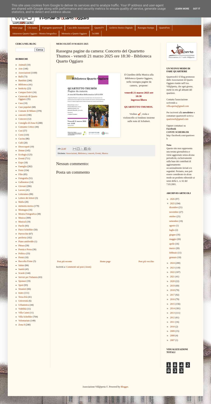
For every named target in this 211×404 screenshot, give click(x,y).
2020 (172, 281)
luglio (172, 230)
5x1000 (95, 33)
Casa (20, 103)
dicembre (173, 207)
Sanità (21, 269)
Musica (105, 153)
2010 (172, 326)
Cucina (21, 138)
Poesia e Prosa (25, 249)
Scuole (21, 273)
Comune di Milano (27, 111)
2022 (172, 272)
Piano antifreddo (26, 241)
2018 (172, 290)
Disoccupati (23, 146)
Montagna (23, 209)
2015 (172, 304)
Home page (17, 27)
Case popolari (24, 107)
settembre (174, 221)
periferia (22, 237)
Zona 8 (21, 324)
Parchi (21, 225)
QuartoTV (99, 27)
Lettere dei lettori (26, 198)
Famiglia (22, 166)
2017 (172, 294)
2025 (172, 203)
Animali (22, 64)
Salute (21, 265)
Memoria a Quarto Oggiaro (74, 33)
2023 (172, 267)
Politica (22, 253)
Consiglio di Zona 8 (27, 123)
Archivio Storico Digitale (121, 27)
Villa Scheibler (25, 316)
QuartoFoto (164, 27)
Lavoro (21, 190)
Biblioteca (82, 153)
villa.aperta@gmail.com (177, 106)
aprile (172, 243)
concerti (90, 153)
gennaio (173, 257)
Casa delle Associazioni (78, 27)
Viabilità (22, 308)
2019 (172, 285)
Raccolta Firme (25, 261)
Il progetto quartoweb (52, 27)
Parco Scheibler (25, 229)
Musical (22, 221)
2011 (172, 322)
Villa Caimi (23, 312)
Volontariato (24, 320)
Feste (20, 170)
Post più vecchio (146, 261)
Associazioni (71, 153)
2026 (172, 199)
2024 (172, 263)
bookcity (22, 88)
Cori (20, 130)
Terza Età (22, 297)
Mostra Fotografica (27, 214)
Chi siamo (32, 27)
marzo (172, 248)
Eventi (98, 153)
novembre (174, 212)
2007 (172, 340)
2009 (172, 331)
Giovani (22, 186)
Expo (20, 162)
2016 (172, 299)
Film (20, 174)
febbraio (173, 252)
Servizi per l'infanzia (28, 277)
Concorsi (22, 119)
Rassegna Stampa (146, 27)
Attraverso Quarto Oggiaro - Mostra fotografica (34, 33)
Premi (21, 257)
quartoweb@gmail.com (177, 119)
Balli (20, 76)
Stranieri (22, 289)
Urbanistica (23, 305)
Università (23, 300)
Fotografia (23, 178)
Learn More (182, 8)
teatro (21, 293)
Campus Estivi (25, 92)
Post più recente (64, 261)
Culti (20, 142)
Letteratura (23, 194)
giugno (172, 234)
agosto (172, 225)
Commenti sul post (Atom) (78, 267)
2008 (172, 335)
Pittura (21, 245)
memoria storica (25, 206)
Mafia (21, 202)
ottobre (172, 216)
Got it (196, 8)
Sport (20, 285)
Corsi (20, 134)
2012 (172, 317)
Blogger (124, 386)
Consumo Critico (26, 126)
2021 (172, 276)
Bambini (22, 80)
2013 (172, 312)
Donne (21, 150)
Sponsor (22, 281)
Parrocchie (23, 233)
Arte (20, 68)
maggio (173, 239)
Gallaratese (23, 182)
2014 (172, 308)
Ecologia (22, 154)
